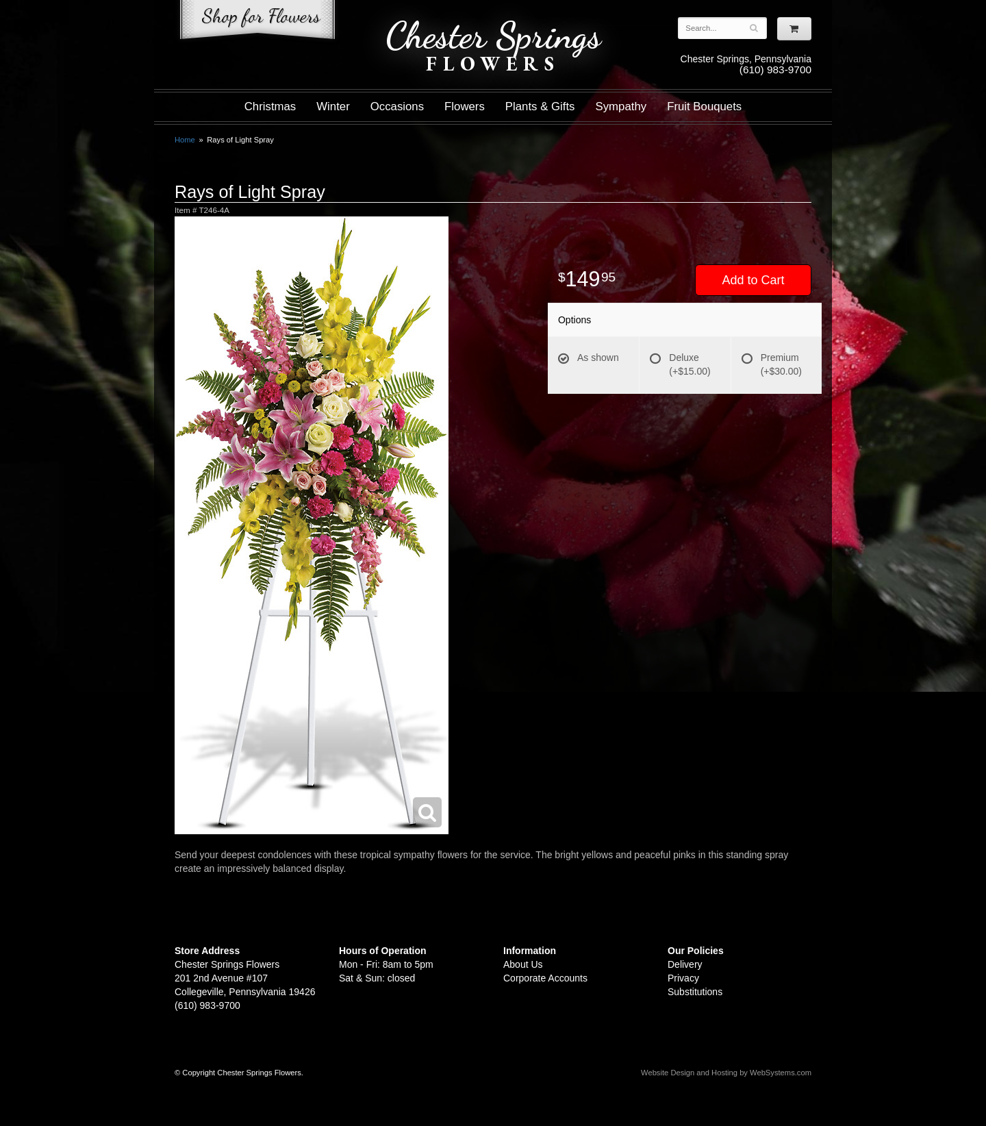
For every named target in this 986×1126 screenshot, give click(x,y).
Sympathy (621, 106)
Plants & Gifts (540, 106)
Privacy (683, 978)
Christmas (270, 106)
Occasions (397, 106)
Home (185, 140)
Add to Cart (753, 280)
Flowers (464, 106)
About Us (523, 964)
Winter (332, 106)
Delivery (685, 964)
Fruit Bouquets (704, 106)
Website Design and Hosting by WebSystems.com (726, 1072)
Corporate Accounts (545, 978)
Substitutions (695, 991)
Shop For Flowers (257, 22)
